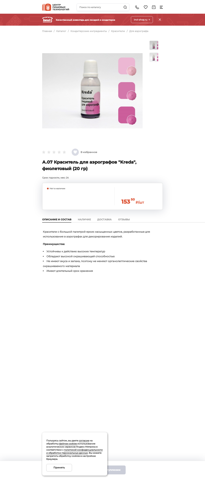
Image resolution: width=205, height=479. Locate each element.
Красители (118, 31)
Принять (59, 467)
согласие (84, 440)
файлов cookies (68, 443)
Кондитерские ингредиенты (89, 31)
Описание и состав (56, 219)
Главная (47, 31)
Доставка (105, 219)
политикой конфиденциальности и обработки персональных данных (74, 451)
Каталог (61, 31)
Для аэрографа (139, 31)
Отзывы (125, 219)
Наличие (84, 219)
